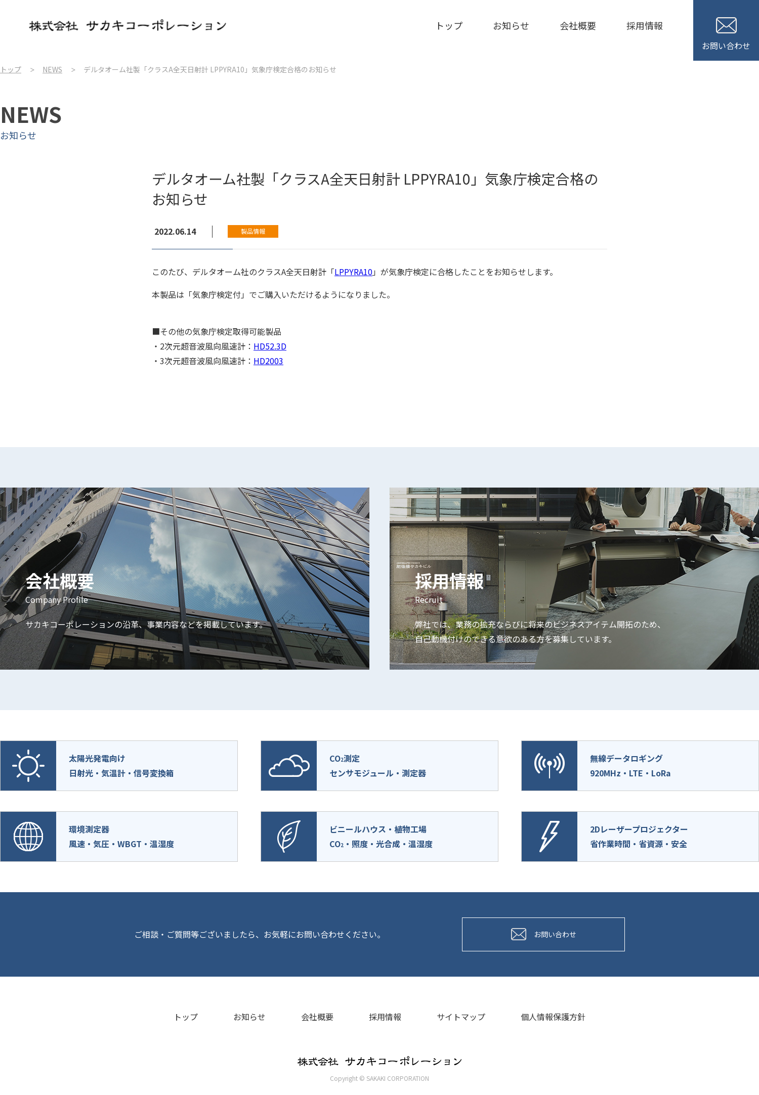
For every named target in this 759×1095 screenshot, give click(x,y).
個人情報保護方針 (553, 1017)
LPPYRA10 (353, 272)
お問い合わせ (726, 34)
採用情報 (644, 25)
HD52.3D (270, 346)
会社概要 (578, 25)
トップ (448, 25)
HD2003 (268, 361)
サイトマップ (461, 1017)
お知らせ (511, 25)
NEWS (52, 69)
